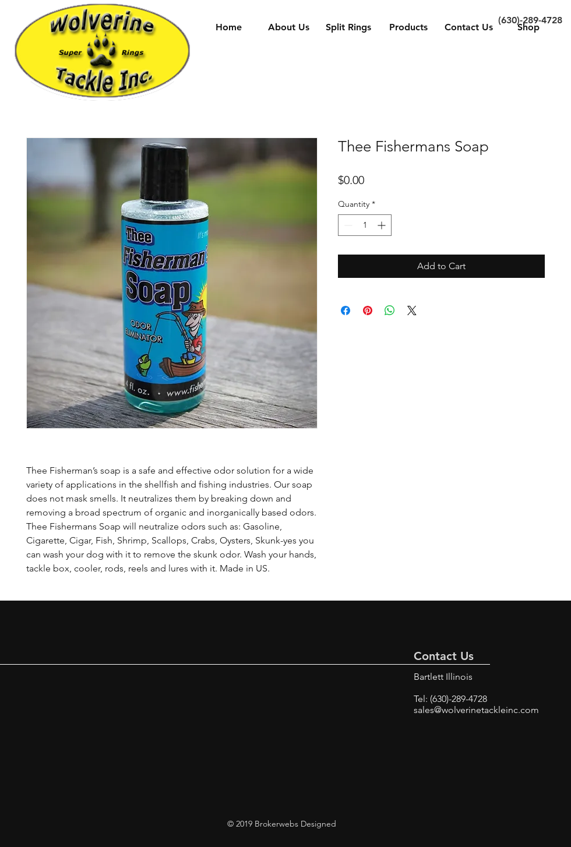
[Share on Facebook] (346, 310)
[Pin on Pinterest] (368, 310)
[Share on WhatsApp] (390, 310)
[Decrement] (347, 225)
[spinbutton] (364, 225)
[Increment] (382, 225)
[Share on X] (412, 310)
